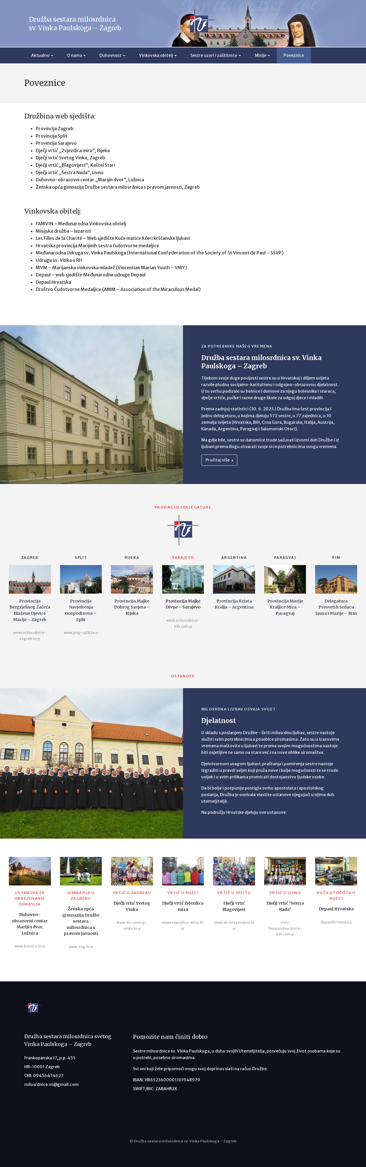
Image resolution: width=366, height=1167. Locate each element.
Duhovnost (111, 55)
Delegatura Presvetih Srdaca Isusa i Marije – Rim (336, 607)
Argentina (234, 557)
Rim (336, 557)
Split (81, 557)
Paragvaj (285, 557)
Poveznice (294, 55)
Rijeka (132, 557)
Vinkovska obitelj (156, 55)
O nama (74, 55)
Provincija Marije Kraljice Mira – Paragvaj (285, 607)
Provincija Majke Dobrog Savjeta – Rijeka (132, 607)
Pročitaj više (219, 460)
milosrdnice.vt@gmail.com (51, 1084)
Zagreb (29, 557)
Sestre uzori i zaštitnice (213, 55)
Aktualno (40, 55)
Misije (260, 55)
